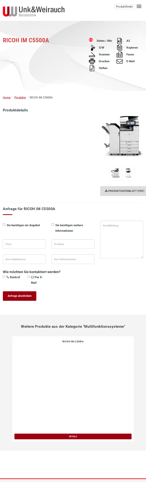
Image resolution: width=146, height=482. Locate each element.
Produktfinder (124, 6)
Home (7, 97)
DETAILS (73, 436)
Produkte (20, 97)
